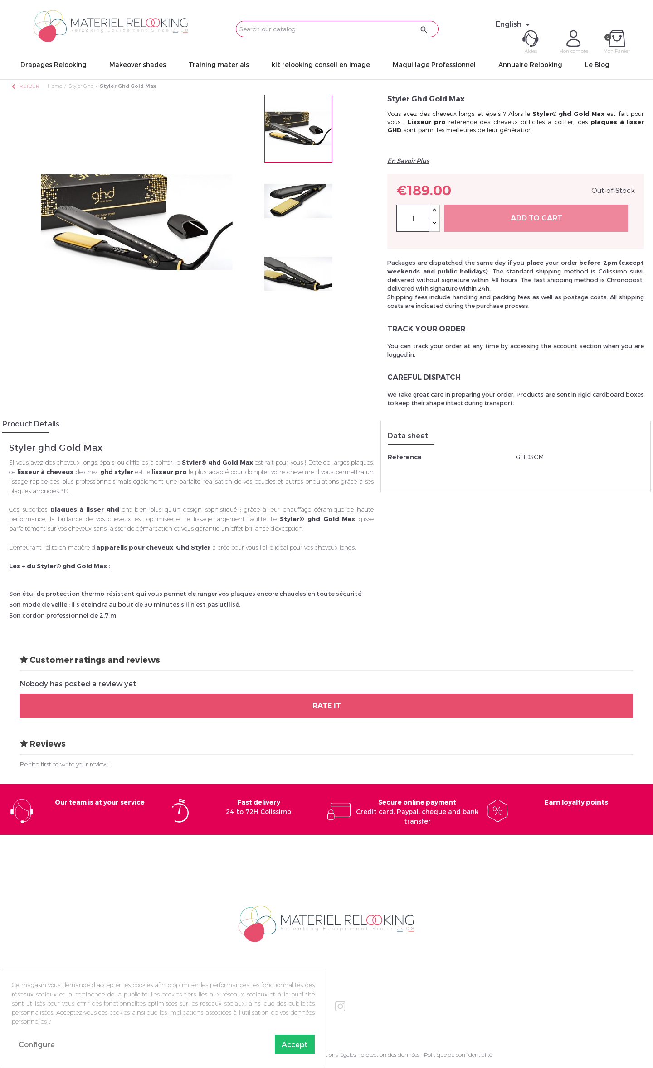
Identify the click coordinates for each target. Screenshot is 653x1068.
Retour (25, 86)
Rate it (326, 705)
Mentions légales (335, 1054)
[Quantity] (412, 218)
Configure (37, 1044)
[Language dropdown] (514, 24)
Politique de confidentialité (458, 1054)
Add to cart (536, 218)
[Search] (337, 29)
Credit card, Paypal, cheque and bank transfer (417, 811)
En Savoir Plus (408, 160)
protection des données (390, 1054)
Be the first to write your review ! (65, 764)
